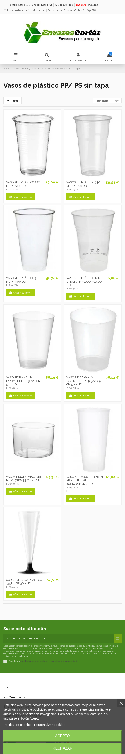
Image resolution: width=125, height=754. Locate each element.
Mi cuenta (39, 10)
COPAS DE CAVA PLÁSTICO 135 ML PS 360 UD (24, 581)
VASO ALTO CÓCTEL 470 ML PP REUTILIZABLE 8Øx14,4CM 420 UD (85, 480)
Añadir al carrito (20, 197)
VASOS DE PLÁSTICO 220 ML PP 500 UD (23, 184)
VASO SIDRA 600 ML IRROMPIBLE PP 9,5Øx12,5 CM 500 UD (83, 381)
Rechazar (62, 748)
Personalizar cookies (49, 725)
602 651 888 (65, 5)
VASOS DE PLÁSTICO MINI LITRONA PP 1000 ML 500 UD (84, 281)
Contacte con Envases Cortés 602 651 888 (72, 10)
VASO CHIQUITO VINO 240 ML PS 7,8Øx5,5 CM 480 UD (24, 478)
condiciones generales (33, 661)
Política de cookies (17, 725)
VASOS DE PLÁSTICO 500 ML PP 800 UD (23, 279)
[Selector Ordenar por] (103, 100)
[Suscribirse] (118, 638)
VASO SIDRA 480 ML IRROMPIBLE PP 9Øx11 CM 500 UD (23, 381)
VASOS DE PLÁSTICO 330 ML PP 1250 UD (83, 184)
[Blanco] (67, 491)
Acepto (62, 736)
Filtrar (12, 100)
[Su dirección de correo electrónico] (58, 638)
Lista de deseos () (16, 10)
